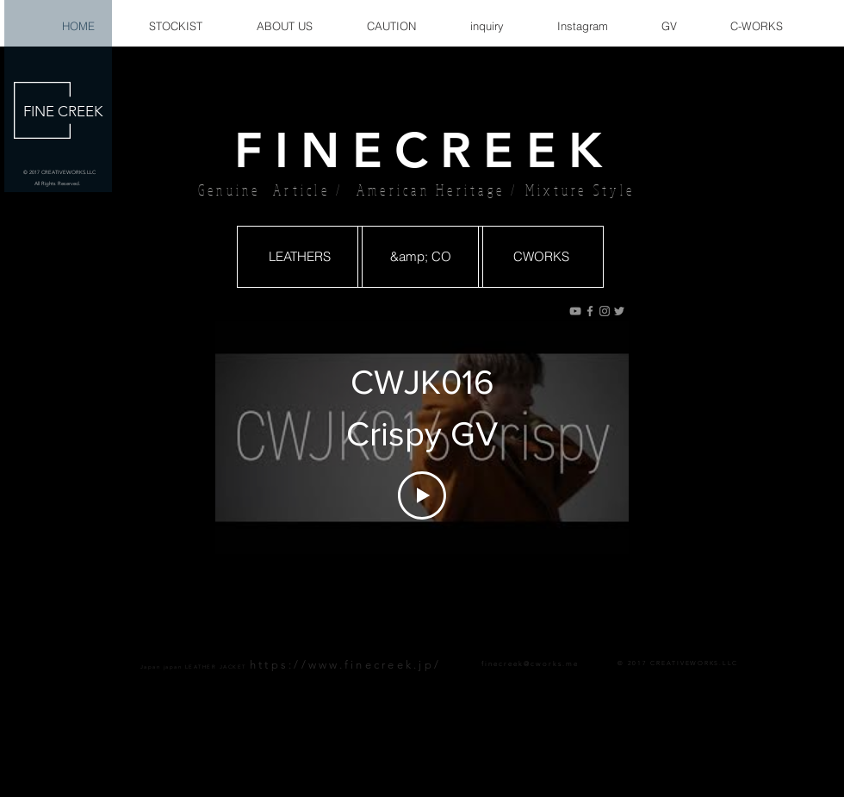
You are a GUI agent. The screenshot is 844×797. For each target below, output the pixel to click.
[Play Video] (422, 495)
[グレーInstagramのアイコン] (604, 311)
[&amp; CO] (420, 257)
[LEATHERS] (300, 257)
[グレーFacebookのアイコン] (590, 311)
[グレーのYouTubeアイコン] (575, 311)
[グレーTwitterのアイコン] (619, 311)
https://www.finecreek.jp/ (345, 664)
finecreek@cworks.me (530, 664)
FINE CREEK (62, 111)
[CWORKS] (541, 257)
